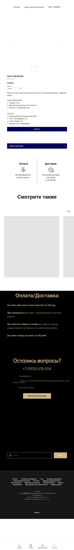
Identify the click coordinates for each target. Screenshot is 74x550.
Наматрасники (17, 484)
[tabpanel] (37, 171)
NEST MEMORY (54, 7)
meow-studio (45, 499)
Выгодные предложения (54, 479)
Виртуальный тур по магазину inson (36, 484)
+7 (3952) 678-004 (37, 368)
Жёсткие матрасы (49, 483)
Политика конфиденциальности (37, 497)
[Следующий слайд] (63, 42)
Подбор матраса (56, 484)
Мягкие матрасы (16, 483)
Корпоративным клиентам (21, 481)
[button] (37, 396)
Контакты (36, 481)
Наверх (37, 513)
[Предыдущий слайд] (10, 42)
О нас (41, 479)
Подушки (60, 483)
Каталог (17, 7)
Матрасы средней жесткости (52, 481)
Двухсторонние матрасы (34, 7)
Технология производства (29, 479)
